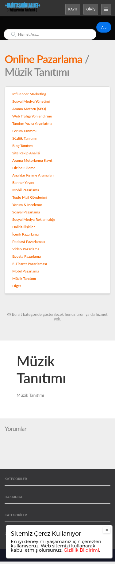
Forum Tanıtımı (24, 131)
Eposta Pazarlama (26, 256)
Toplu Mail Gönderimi (29, 197)
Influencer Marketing (29, 94)
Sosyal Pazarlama (26, 212)
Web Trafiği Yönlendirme (32, 116)
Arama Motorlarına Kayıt (32, 160)
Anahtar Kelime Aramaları (33, 175)
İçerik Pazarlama (25, 234)
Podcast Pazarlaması (28, 241)
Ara (103, 27)
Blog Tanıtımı (22, 145)
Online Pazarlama (45, 58)
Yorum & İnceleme (27, 204)
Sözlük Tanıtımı (24, 138)
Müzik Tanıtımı (24, 278)
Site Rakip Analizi (26, 153)
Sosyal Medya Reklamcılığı (33, 219)
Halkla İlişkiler (23, 226)
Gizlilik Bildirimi (81, 550)
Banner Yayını (23, 182)
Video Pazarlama (25, 249)
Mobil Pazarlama (25, 190)
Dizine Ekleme (23, 167)
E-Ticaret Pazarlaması (29, 263)
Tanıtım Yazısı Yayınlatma (32, 123)
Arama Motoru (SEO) (29, 108)
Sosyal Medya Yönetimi (31, 101)
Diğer (16, 286)
